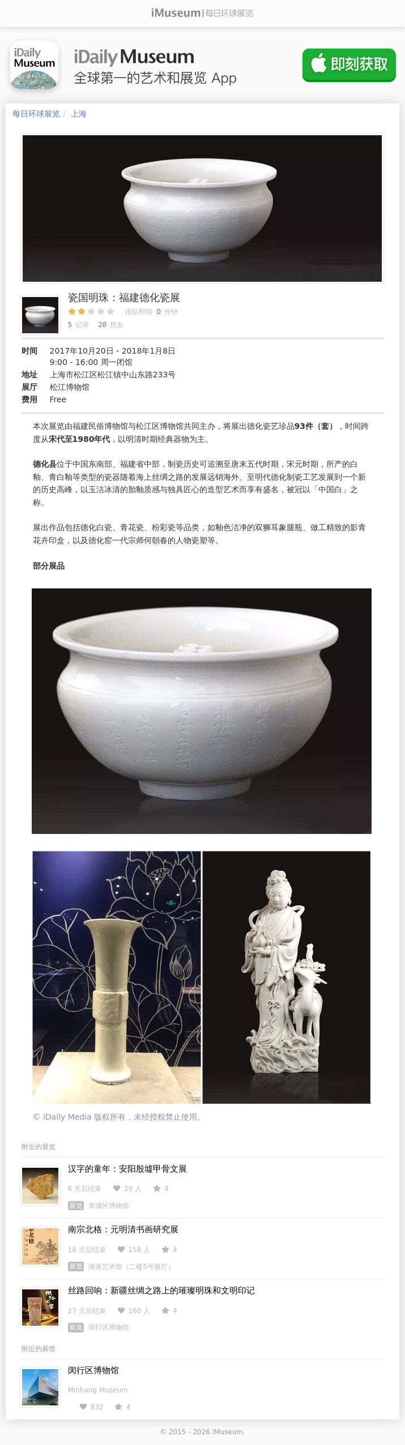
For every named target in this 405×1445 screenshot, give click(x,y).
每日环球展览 (36, 113)
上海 (79, 113)
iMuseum (227, 1432)
